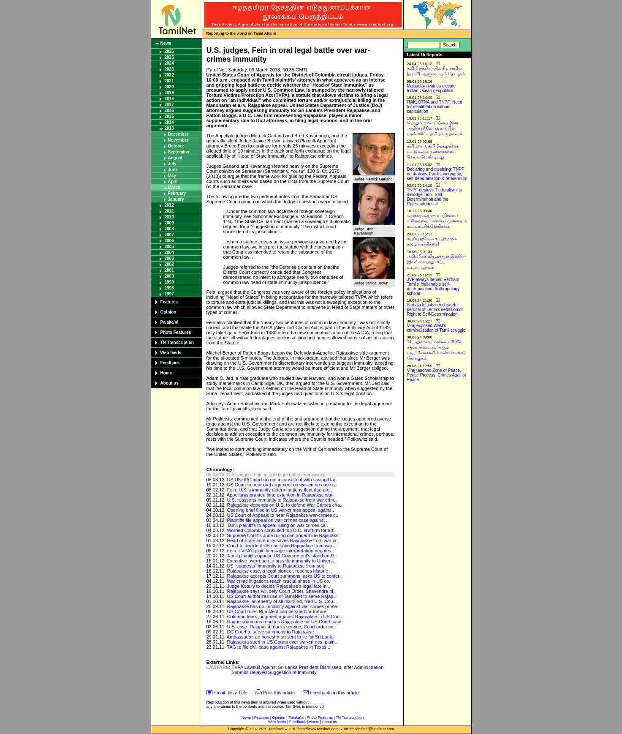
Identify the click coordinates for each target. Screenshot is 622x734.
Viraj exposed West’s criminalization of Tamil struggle (436, 328)
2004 (169, 252)
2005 (169, 246)
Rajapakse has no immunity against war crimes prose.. (283, 606)
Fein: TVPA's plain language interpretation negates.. (280, 550)
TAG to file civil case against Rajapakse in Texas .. (278, 646)
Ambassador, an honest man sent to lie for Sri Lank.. (281, 636)
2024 (169, 63)
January (176, 199)
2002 (169, 264)
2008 (169, 228)
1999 (169, 282)
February (177, 193)
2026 (169, 51)
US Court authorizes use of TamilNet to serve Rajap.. (281, 596)
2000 (169, 276)
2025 (169, 57)
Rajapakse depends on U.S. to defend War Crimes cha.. (284, 505)
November (178, 140)
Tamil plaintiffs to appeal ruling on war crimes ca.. (277, 525)
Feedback (170, 362)
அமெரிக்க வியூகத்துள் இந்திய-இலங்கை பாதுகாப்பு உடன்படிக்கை (436, 262)
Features (169, 302)
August (175, 158)
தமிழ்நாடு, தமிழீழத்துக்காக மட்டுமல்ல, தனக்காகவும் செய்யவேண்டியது (433, 151)
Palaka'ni (169, 322)
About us (169, 383)
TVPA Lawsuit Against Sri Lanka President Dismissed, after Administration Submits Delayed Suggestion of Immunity (307, 670)
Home (166, 373)
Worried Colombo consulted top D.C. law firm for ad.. (281, 530)
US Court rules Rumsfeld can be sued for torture (276, 611)
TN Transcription (177, 342)
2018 (169, 98)
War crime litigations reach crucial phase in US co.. (279, 581)
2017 (169, 104)
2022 (169, 75)
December (178, 134)
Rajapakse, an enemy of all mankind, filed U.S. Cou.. (281, 601)
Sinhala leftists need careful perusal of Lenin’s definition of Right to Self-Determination (435, 310)
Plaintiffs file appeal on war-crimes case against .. (278, 520)
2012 (169, 205)
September (179, 152)
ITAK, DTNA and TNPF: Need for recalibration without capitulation (434, 107)
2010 (169, 217)
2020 (169, 87)
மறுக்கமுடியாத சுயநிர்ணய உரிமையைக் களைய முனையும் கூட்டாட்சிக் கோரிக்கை (437, 221)
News (165, 43)
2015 (169, 116)
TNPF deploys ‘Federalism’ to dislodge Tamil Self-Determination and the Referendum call (434, 197)
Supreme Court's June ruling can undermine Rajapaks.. (284, 535)
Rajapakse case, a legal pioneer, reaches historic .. (279, 570)
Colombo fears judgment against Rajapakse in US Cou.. (284, 616)
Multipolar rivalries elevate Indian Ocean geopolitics (431, 88)
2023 (169, 69)
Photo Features (175, 332)
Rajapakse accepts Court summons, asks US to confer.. (284, 575)
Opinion (168, 312)
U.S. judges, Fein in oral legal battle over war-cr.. (277, 474)
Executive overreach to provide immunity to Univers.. (281, 560)
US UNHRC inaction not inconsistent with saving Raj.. (282, 479)
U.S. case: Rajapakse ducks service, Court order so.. (281, 626)
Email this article (230, 692)
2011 (169, 211)
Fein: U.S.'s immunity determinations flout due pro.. (279, 489)
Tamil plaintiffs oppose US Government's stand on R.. (282, 555)
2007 (169, 234)
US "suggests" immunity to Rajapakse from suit (275, 565)
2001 (169, 270)
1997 (169, 294)
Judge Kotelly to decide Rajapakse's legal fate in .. (278, 586)
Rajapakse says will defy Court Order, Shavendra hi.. (281, 591)
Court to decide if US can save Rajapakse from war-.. (281, 545)
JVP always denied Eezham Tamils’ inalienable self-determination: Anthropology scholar (433, 286)
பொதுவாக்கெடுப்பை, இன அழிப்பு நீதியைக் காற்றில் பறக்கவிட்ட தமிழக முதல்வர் (434, 128)
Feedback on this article (334, 692)
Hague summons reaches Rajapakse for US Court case (284, 621)
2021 (169, 81)
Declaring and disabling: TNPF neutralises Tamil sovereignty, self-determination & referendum (437, 174)
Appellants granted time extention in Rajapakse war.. (281, 494)
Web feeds (171, 352)
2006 (169, 240)
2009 (169, 223)
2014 (169, 122)
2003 (169, 258)
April (173, 181)
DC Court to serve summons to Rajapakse (270, 631)
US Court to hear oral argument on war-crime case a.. (282, 484)
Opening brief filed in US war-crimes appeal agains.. (280, 510)
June (173, 169)
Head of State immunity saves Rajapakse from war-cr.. (283, 540)
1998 (169, 288)
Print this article (279, 692)
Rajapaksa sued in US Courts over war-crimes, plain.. (282, 641)
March (174, 187)
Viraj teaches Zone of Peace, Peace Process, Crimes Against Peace (436, 375)
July (172, 163)
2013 (169, 128)
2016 (169, 110)
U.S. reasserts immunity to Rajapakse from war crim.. (282, 499)
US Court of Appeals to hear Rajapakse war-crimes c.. (282, 515)
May (172, 175)
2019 (169, 92)
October (176, 146)
